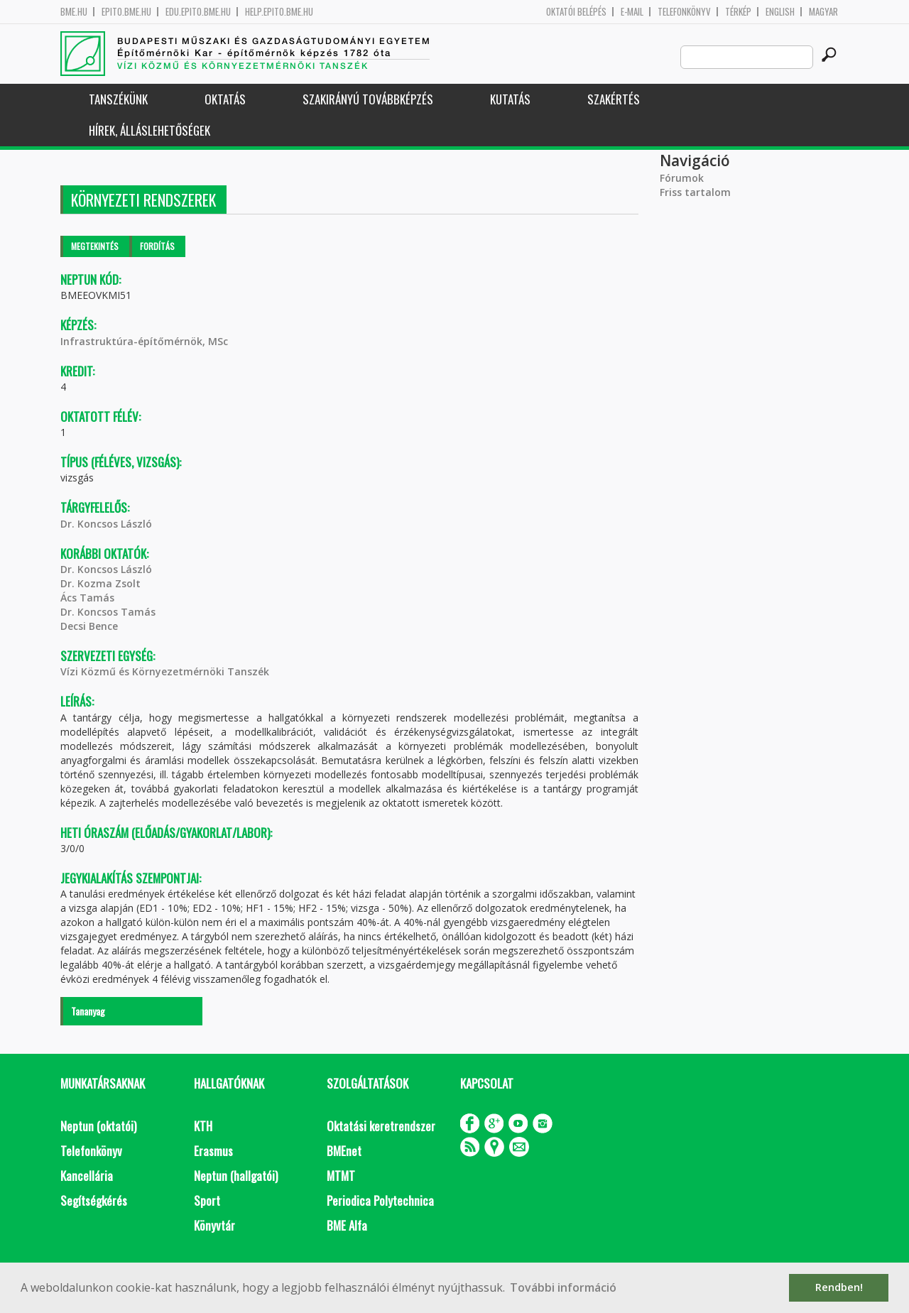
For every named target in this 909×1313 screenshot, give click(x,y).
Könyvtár (214, 1225)
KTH (203, 1126)
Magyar (823, 11)
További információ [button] (563, 1287)
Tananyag (88, 1010)
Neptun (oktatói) (98, 1126)
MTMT (341, 1175)
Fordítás (157, 246)
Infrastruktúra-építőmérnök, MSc (144, 341)
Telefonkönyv (684, 11)
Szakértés (613, 99)
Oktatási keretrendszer (381, 1126)
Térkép (738, 11)
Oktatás (225, 99)
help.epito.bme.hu (279, 11)
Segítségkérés (93, 1200)
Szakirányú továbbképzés (368, 99)
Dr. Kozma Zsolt (100, 583)
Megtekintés (95, 246)
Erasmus (213, 1151)
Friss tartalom (695, 192)
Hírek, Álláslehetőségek (149, 130)
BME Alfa (347, 1225)
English (780, 11)
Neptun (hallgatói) (236, 1175)
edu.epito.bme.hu (198, 11)
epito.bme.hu (126, 11)
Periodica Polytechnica (380, 1200)
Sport (207, 1200)
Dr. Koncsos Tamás (108, 612)
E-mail (632, 11)
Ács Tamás (87, 597)
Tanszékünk (118, 99)
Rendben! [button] (839, 1287)
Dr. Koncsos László (106, 523)
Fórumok (682, 178)
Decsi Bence (89, 626)
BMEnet (344, 1151)
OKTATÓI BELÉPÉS (576, 11)
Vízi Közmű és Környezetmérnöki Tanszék (164, 671)
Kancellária (86, 1175)
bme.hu (73, 11)
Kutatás (510, 99)
